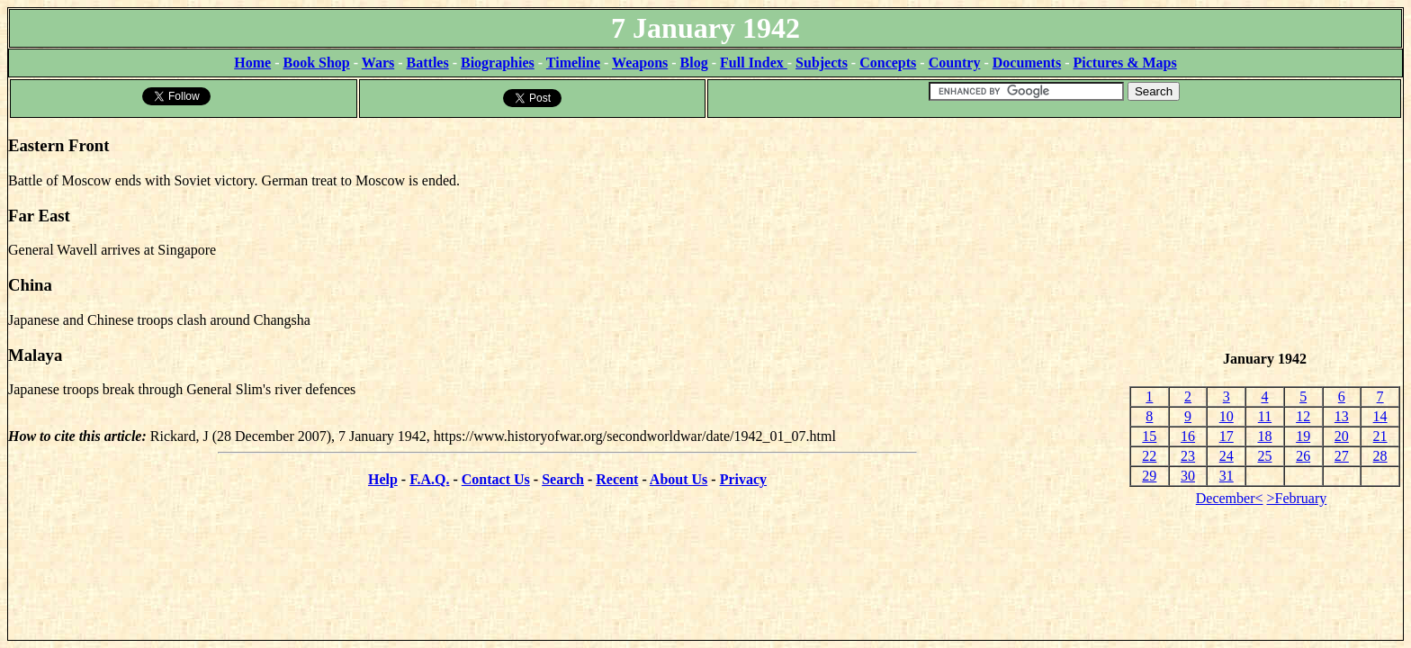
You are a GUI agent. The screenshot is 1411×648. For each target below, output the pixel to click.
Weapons (640, 62)
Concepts (887, 62)
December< (1229, 498)
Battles (428, 62)
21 (1380, 436)
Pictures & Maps (1125, 62)
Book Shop (316, 62)
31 (1226, 475)
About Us (678, 479)
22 (1149, 456)
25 (1264, 456)
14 (1380, 416)
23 (1188, 456)
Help (383, 479)
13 (1342, 416)
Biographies (498, 62)
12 (1303, 416)
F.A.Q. (429, 479)
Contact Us (496, 479)
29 (1149, 475)
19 (1303, 436)
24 (1226, 456)
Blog (694, 62)
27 (1342, 456)
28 (1380, 456)
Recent (617, 479)
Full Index (753, 62)
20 (1342, 436)
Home (252, 62)
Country (955, 62)
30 (1188, 475)
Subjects (821, 62)
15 (1149, 436)
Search (563, 479)
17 (1226, 436)
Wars (378, 62)
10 (1226, 416)
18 (1264, 436)
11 (1265, 416)
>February (1297, 498)
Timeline (573, 62)
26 (1303, 456)
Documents (1027, 62)
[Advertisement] (1264, 234)
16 (1188, 436)
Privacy (743, 479)
